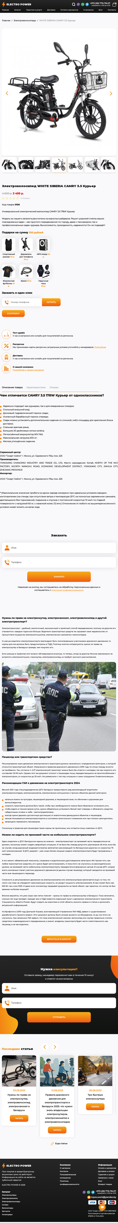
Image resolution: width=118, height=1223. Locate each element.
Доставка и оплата (106, 1170)
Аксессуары (7, 1213)
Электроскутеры (9, 1194)
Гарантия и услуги (34, 10)
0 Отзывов (25, 197)
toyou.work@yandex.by (101, 1196)
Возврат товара (105, 1183)
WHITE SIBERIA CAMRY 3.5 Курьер (57, 20)
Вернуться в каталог (59, 938)
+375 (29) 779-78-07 (100, 3)
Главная (5, 10)
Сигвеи (5, 1204)
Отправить (59, 1016)
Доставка (51, 10)
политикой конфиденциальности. (67, 589)
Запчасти (6, 1210)
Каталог (17, 10)
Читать (19, 1117)
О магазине (88, 10)
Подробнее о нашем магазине (28, 368)
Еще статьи (59, 1142)
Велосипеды (7, 1207)
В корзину (13, 312)
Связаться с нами (105, 1177)
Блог (101, 10)
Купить (51, 301)
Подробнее (100, 346)
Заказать (59, 575)
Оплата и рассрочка (69, 10)
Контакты (112, 10)
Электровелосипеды (25, 20)
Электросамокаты (10, 1197)
